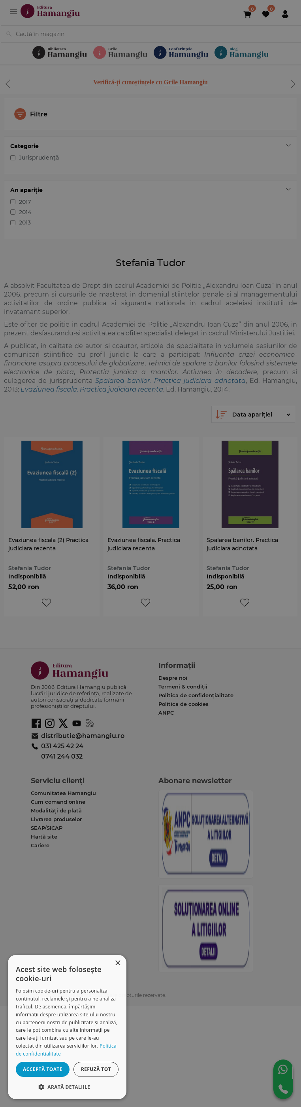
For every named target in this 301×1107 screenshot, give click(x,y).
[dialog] (67, 1027)
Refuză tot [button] (96, 1069)
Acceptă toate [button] (42, 1069)
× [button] (117, 963)
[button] (67, 1086)
